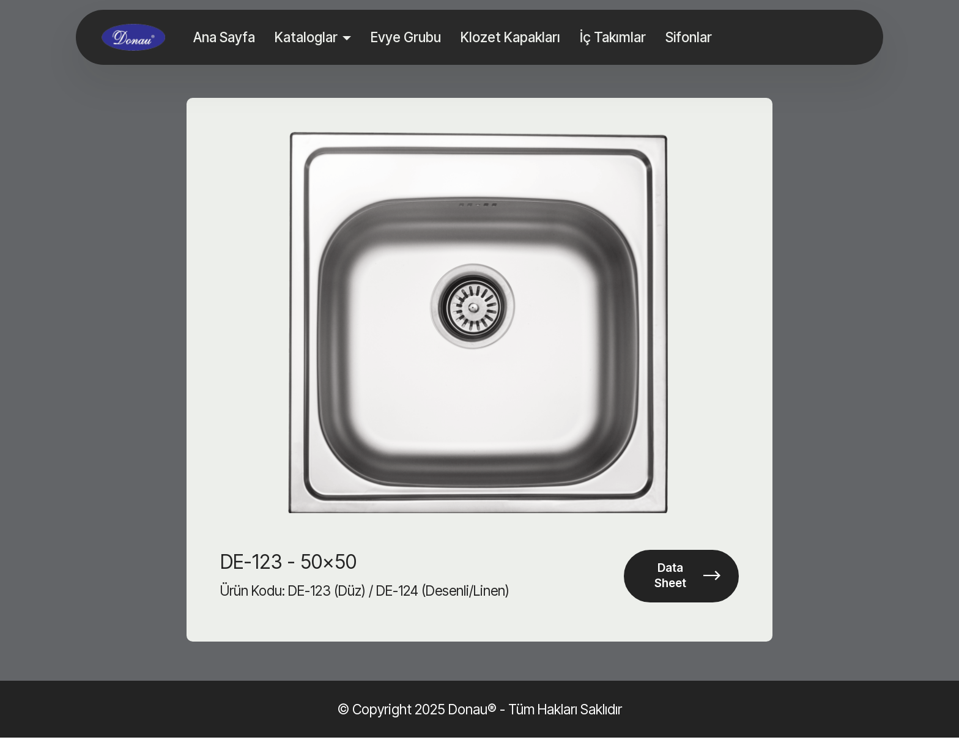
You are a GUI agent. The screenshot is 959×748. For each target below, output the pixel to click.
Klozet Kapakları (511, 37)
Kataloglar (307, 37)
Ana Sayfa (225, 37)
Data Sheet (685, 581)
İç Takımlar (614, 37)
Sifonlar (690, 37)
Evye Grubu (407, 37)
